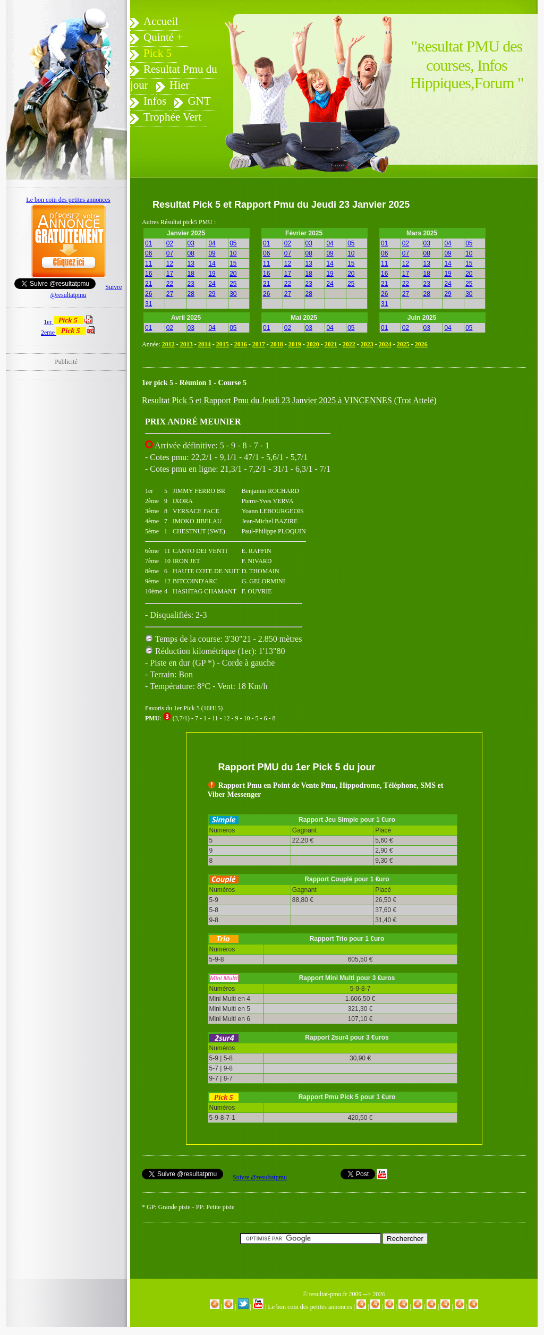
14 (211, 263)
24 (211, 283)
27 (169, 293)
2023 (367, 344)
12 (169, 263)
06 (148, 253)
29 (211, 293)
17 (169, 273)
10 (233, 253)
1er (63, 322)
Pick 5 (157, 53)
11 (148, 263)
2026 (421, 344)
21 (148, 283)
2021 (331, 344)
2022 (349, 344)
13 (191, 263)
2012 (168, 344)
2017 (258, 344)
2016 (240, 344)
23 (191, 283)
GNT (199, 101)
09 (211, 253)
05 (233, 243)
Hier (179, 85)
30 (233, 293)
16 (148, 273)
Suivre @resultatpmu (260, 1177)
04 (211, 243)
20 (233, 273)
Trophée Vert (172, 116)
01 (148, 243)
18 (191, 273)
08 (191, 253)
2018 (276, 344)
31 (148, 304)
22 (169, 283)
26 (148, 293)
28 (191, 293)
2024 (385, 344)
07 (169, 253)
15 (233, 263)
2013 (186, 344)
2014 (204, 344)
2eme (63, 332)
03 (191, 243)
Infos (154, 101)
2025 (403, 344)
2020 (313, 344)
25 (233, 283)
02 (169, 243)
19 (211, 273)
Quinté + (163, 37)
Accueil (160, 21)
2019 (294, 344)
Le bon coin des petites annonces (310, 1307)
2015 (222, 344)
